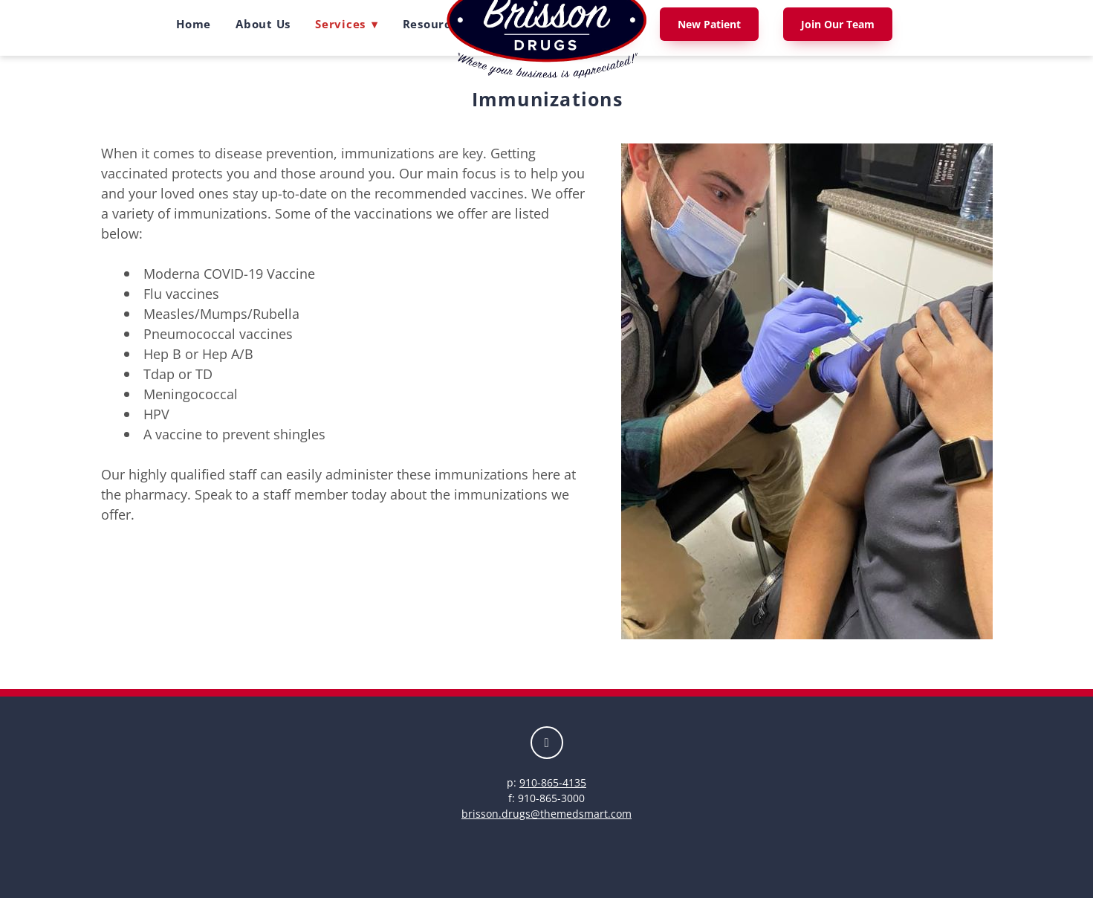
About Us (263, 24)
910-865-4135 (552, 782)
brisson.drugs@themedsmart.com (546, 814)
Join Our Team (838, 24)
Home (193, 24)
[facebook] (547, 742)
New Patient (709, 24)
